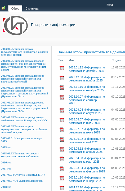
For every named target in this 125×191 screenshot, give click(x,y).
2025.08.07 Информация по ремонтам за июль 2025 (87, 121)
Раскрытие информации (53, 24)
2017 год (6, 168)
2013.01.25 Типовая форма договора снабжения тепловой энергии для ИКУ (24, 119)
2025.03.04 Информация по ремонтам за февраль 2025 (87, 169)
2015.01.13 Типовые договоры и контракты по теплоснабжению (20, 155)
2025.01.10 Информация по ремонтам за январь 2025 (87, 179)
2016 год (6, 162)
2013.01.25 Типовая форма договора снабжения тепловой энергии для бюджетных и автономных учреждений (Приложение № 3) (24, 107)
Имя (71, 60)
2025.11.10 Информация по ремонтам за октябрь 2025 (87, 88)
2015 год (6, 147)
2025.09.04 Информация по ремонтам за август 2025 (87, 111)
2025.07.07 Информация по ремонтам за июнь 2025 (87, 130)
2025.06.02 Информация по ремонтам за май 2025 (87, 140)
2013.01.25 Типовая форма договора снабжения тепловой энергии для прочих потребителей (22, 78)
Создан (116, 60)
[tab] (15, 5)
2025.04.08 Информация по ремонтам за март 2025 (87, 160)
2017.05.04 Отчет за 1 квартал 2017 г (23, 174)
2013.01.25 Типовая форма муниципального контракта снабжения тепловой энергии (24, 129)
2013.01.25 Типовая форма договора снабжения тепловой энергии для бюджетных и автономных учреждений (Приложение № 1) (24, 92)
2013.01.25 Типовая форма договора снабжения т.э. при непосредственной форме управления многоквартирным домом (23, 65)
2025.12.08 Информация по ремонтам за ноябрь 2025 (87, 79)
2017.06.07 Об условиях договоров (22, 180)
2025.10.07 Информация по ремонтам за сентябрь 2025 (87, 100)
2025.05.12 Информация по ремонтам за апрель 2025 (87, 150)
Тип (60, 60)
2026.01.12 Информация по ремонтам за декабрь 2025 (87, 69)
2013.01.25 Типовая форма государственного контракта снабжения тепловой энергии (24, 51)
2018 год (6, 186)
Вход (109, 4)
